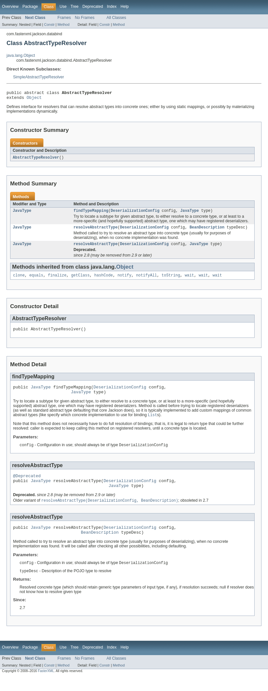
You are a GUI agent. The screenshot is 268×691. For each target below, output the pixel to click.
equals (36, 280)
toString (171, 280)
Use (63, 6)
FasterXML (46, 685)
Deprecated (93, 6)
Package (30, 6)
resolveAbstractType (95, 230)
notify (125, 280)
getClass (80, 280)
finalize (57, 280)
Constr (49, 24)
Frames (64, 17)
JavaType (22, 213)
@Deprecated (27, 485)
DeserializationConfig (135, 213)
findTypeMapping (90, 213)
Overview (10, 6)
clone (19, 280)
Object (34, 99)
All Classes (116, 17)
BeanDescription (207, 230)
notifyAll (146, 280)
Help (124, 6)
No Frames (84, 17)
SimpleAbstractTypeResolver (38, 77)
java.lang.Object (21, 55)
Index (112, 6)
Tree (75, 6)
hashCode (103, 280)
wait (189, 280)
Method (63, 24)
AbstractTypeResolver (36, 159)
